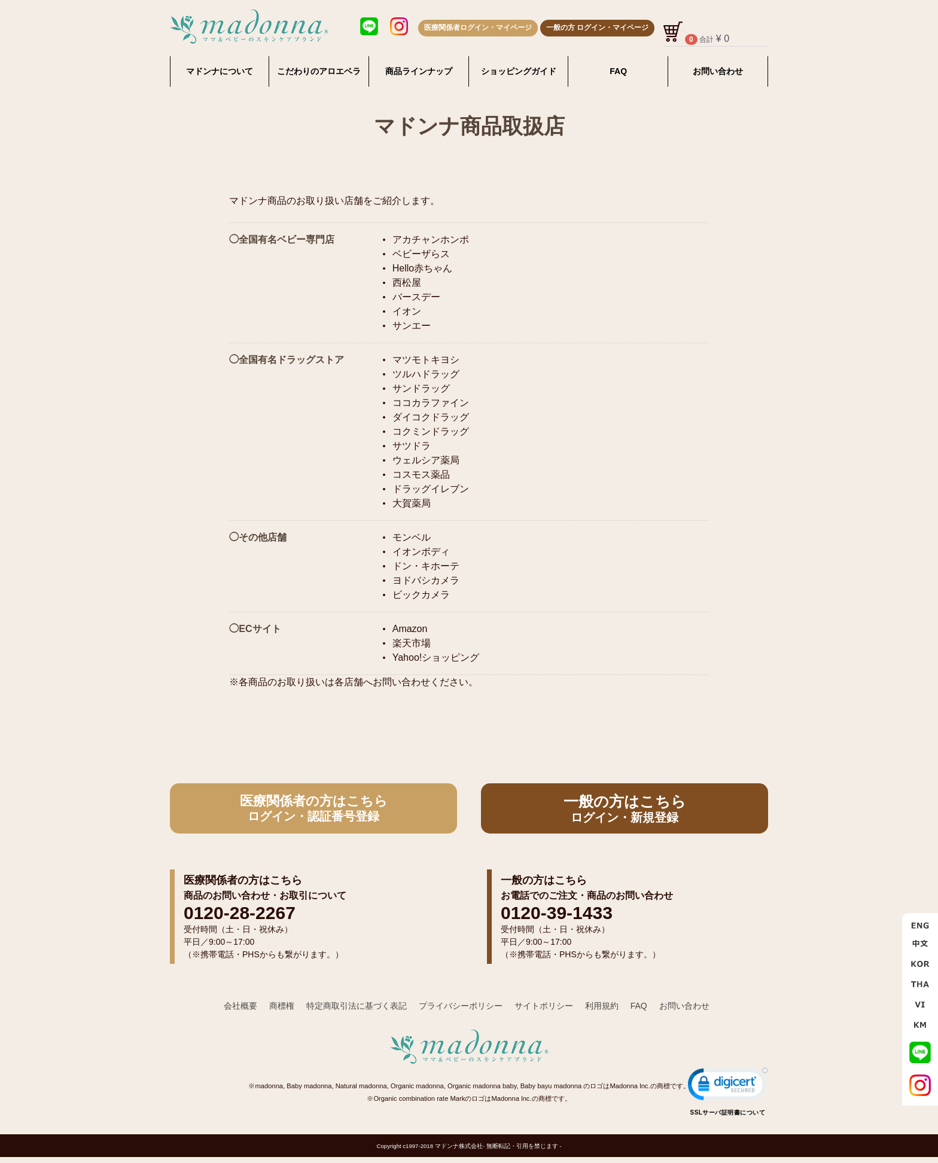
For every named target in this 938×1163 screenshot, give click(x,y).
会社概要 (240, 1006)
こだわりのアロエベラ (319, 71)
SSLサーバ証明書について (728, 1112)
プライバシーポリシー (460, 1006)
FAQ (618, 71)
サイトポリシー (543, 1006)
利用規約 (602, 1006)
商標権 (281, 1006)
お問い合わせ (718, 71)
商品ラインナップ (418, 71)
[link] (727, 1086)
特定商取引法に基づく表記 (356, 1006)
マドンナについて (219, 71)
